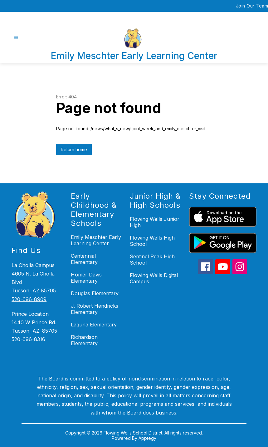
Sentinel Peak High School (152, 259)
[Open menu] (16, 37)
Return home (74, 149)
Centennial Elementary (84, 259)
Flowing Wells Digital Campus (154, 278)
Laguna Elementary (94, 324)
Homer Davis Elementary (86, 277)
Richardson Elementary (84, 340)
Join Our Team (252, 5)
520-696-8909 (29, 299)
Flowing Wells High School (152, 241)
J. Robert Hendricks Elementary (94, 309)
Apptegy (147, 438)
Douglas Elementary (95, 293)
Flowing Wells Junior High (154, 222)
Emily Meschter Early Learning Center (96, 240)
